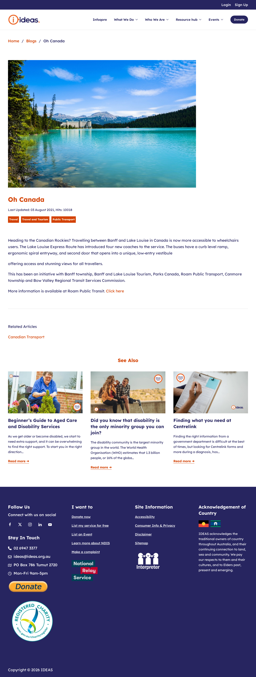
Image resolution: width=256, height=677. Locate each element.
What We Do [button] (126, 20)
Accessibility (145, 517)
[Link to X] (20, 524)
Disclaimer (143, 534)
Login (226, 5)
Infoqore (100, 20)
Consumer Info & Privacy (155, 526)
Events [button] (216, 20)
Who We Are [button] (157, 20)
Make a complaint (86, 552)
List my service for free (90, 526)
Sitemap (141, 543)
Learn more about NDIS (91, 543)
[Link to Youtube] (50, 524)
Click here (115, 291)
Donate (239, 19)
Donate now (81, 517)
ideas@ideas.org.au (32, 556)
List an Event (82, 534)
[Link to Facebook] (10, 524)
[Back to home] (24, 20)
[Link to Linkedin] (40, 524)
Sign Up (241, 5)
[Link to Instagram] (30, 524)
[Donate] (28, 586)
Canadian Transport (26, 337)
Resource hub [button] (188, 20)
